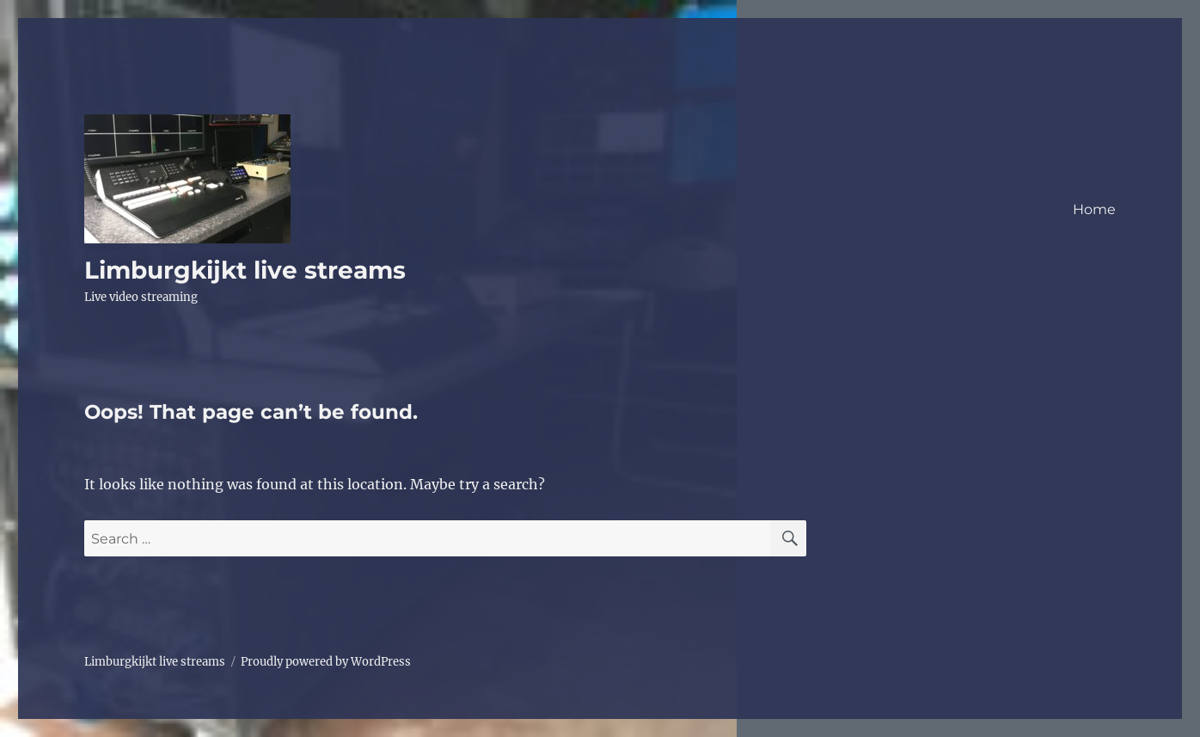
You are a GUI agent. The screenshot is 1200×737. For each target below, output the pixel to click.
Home (1094, 209)
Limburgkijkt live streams (245, 270)
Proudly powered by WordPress (326, 661)
